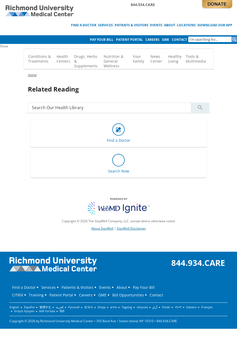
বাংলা (178, 307)
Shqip (101, 307)
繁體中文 (45, 307)
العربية (59, 307)
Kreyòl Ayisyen (24, 311)
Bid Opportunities (128, 294)
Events (156, 25)
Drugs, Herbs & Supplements (86, 61)
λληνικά (142, 307)
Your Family (138, 59)
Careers (152, 39)
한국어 (88, 307)
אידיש (113, 307)
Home (32, 75)
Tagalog (127, 307)
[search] (109, 107)
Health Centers (63, 59)
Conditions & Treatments (39, 59)
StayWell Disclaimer (131, 228)
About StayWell (102, 228)
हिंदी (62, 311)
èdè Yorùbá (47, 311)
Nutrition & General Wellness (113, 61)
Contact (179, 39)
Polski (166, 307)
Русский (73, 307)
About (169, 25)
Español (29, 307)
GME (165, 39)
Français (207, 307)
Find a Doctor (83, 25)
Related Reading (53, 89)
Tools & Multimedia (196, 59)
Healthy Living (174, 59)
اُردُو (155, 307)
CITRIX (17, 294)
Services (105, 25)
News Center (156, 59)
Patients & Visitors (131, 25)
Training (36, 294)
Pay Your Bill (101, 39)
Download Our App (215, 25)
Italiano (191, 307)
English (14, 307)
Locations (186, 25)
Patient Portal (129, 39)
